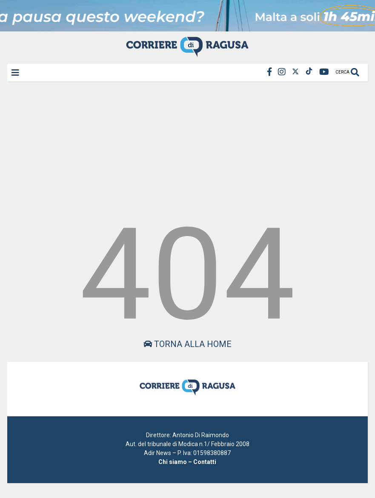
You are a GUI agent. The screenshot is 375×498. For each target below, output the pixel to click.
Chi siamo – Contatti (187, 461)
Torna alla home (187, 344)
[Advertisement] (187, 146)
